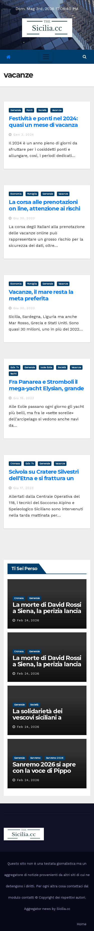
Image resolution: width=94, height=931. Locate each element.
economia (16, 193)
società (42, 110)
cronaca (15, 463)
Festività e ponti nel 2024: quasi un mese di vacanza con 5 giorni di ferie (43, 125)
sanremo (35, 757)
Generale (15, 110)
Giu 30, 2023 (24, 218)
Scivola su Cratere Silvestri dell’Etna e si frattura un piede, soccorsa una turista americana (45, 481)
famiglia (32, 193)
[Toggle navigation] (46, 57)
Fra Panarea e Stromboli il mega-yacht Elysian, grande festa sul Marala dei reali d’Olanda (46, 391)
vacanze (56, 110)
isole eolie (46, 367)
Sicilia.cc (63, 909)
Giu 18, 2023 (23, 398)
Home (81, 924)
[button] (84, 56)
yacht (13, 373)
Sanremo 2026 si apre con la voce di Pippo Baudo (44, 771)
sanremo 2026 (54, 757)
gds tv (14, 367)
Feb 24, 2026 (28, 620)
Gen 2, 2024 (23, 134)
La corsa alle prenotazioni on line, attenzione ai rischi (44, 205)
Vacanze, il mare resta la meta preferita (41, 295)
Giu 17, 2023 (23, 488)
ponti (29, 110)
